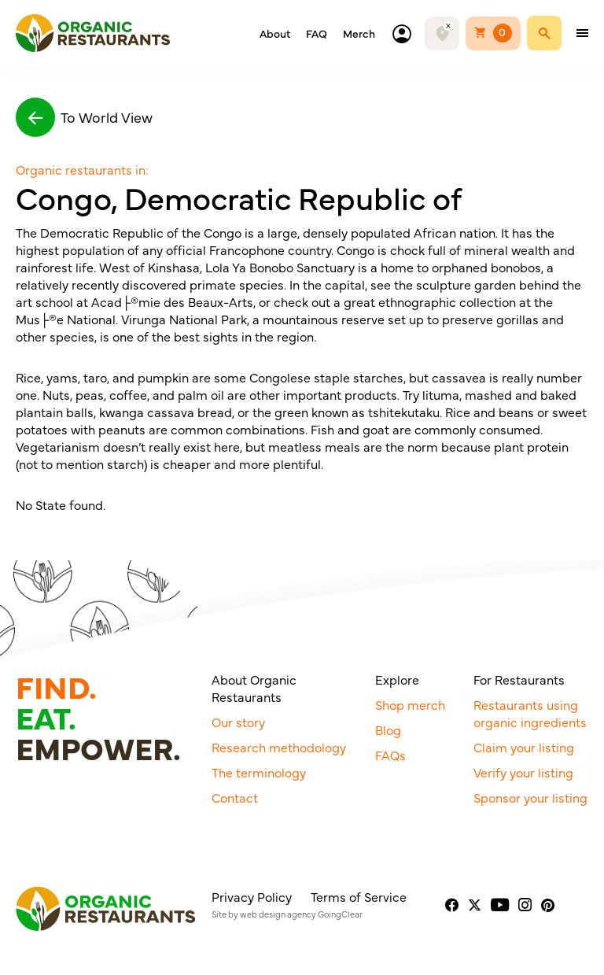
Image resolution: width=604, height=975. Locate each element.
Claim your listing (523, 746)
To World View (84, 117)
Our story (238, 721)
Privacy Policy (252, 896)
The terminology (259, 772)
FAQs (390, 754)
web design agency (278, 914)
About (275, 33)
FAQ (316, 33)
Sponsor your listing (530, 797)
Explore (397, 679)
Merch (359, 33)
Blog (388, 729)
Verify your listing (523, 772)
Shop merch (410, 704)
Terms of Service (359, 896)
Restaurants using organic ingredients (530, 713)
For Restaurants (519, 679)
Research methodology (279, 746)
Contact (235, 797)
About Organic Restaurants (254, 687)
